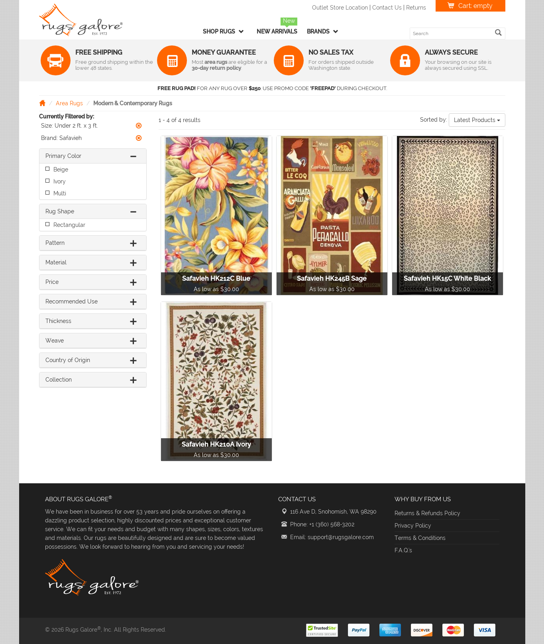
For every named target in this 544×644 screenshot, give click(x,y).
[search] (498, 32)
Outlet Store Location (340, 7)
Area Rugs (69, 103)
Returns (416, 7)
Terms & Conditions (420, 538)
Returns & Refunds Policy (427, 513)
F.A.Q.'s (403, 550)
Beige (60, 169)
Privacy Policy (413, 525)
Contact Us (387, 7)
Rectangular (69, 225)
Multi (59, 193)
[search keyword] (452, 33)
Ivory (59, 181)
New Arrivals (277, 31)
